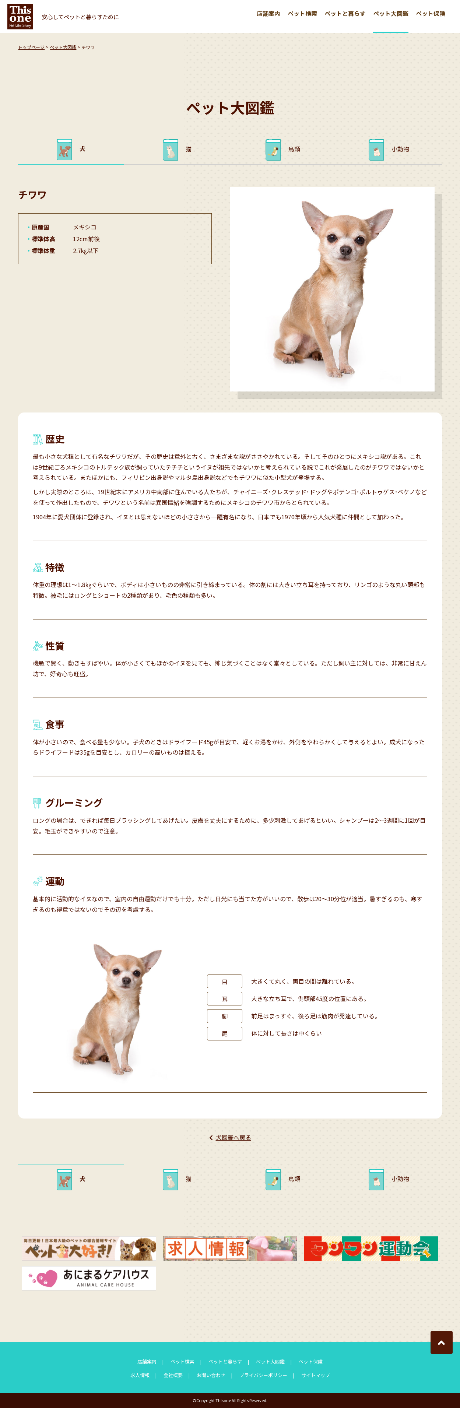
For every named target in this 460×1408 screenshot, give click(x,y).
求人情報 (140, 1375)
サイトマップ (315, 1375)
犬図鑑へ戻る (233, 1137)
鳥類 (294, 148)
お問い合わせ (211, 1375)
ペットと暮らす (345, 13)
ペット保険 (430, 13)
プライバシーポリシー (263, 1375)
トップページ (31, 47)
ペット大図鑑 (390, 13)
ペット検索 (302, 13)
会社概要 (173, 1375)
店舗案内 (268, 13)
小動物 (400, 148)
